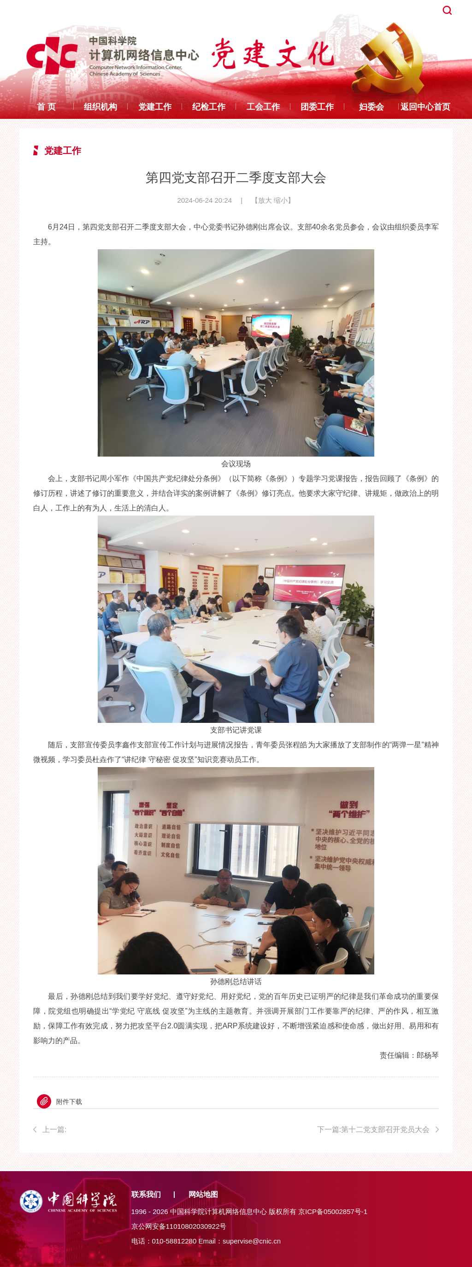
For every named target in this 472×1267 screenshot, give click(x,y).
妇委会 (371, 106)
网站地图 (203, 1194)
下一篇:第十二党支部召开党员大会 (373, 1129)
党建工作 (154, 106)
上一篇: (130, 1131)
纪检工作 (208, 106)
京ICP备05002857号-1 (332, 1211)
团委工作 (317, 106)
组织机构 (100, 106)
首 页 (46, 106)
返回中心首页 (425, 106)
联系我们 (146, 1194)
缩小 (281, 200)
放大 (265, 200)
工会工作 (263, 106)
